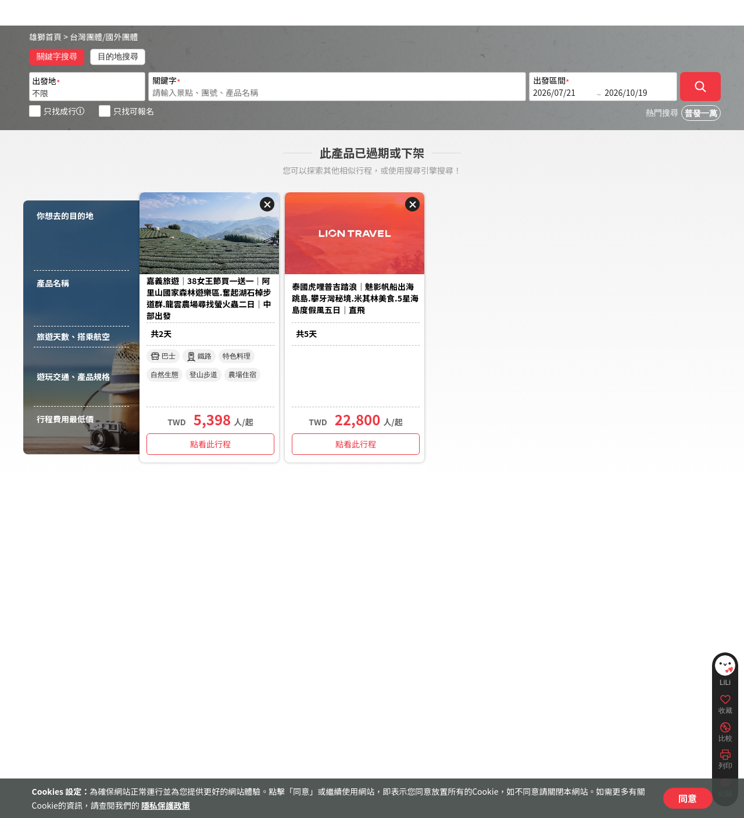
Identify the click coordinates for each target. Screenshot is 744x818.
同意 (687, 798)
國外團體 (122, 36)
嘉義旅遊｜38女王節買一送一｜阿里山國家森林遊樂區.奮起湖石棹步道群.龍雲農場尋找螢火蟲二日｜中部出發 (208, 298)
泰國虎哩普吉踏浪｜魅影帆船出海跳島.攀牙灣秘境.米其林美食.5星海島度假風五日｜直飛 (355, 298)
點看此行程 (210, 444)
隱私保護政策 (165, 805)
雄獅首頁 (45, 36)
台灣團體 (86, 36)
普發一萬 (701, 113)
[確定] (700, 86)
